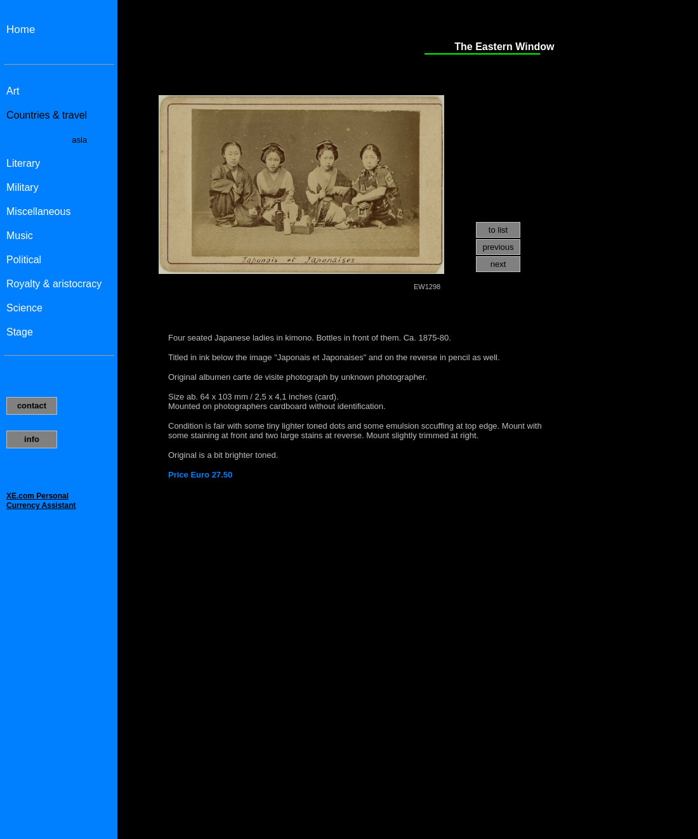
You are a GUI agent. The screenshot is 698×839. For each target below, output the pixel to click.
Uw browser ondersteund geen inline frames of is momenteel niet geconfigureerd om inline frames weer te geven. (58, 419)
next (498, 264)
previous (497, 247)
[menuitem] (498, 230)
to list (498, 230)
